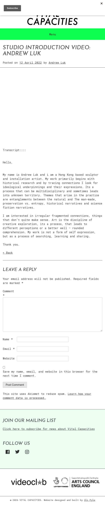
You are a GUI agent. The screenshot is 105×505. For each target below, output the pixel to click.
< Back (8, 252)
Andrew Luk (57, 62)
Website (9, 358)
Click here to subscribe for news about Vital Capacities (49, 429)
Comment (8, 293)
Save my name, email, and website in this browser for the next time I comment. (50, 373)
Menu (52, 34)
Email (9, 349)
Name (8, 339)
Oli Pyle (89, 500)
